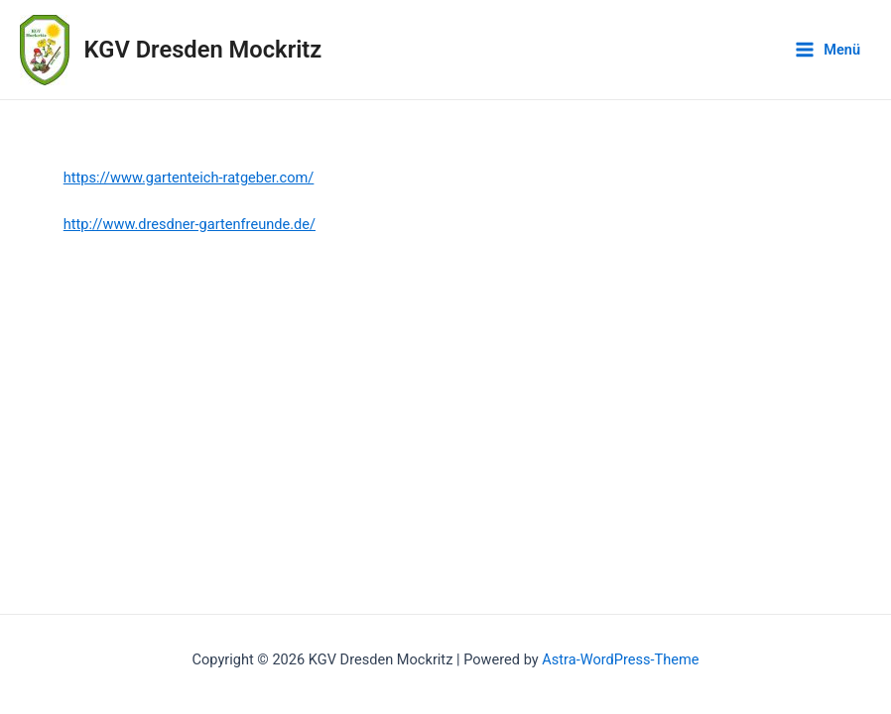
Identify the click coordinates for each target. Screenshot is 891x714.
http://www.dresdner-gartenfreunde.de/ (190, 224)
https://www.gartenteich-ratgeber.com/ (189, 177)
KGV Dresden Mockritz (203, 49)
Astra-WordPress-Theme (620, 659)
